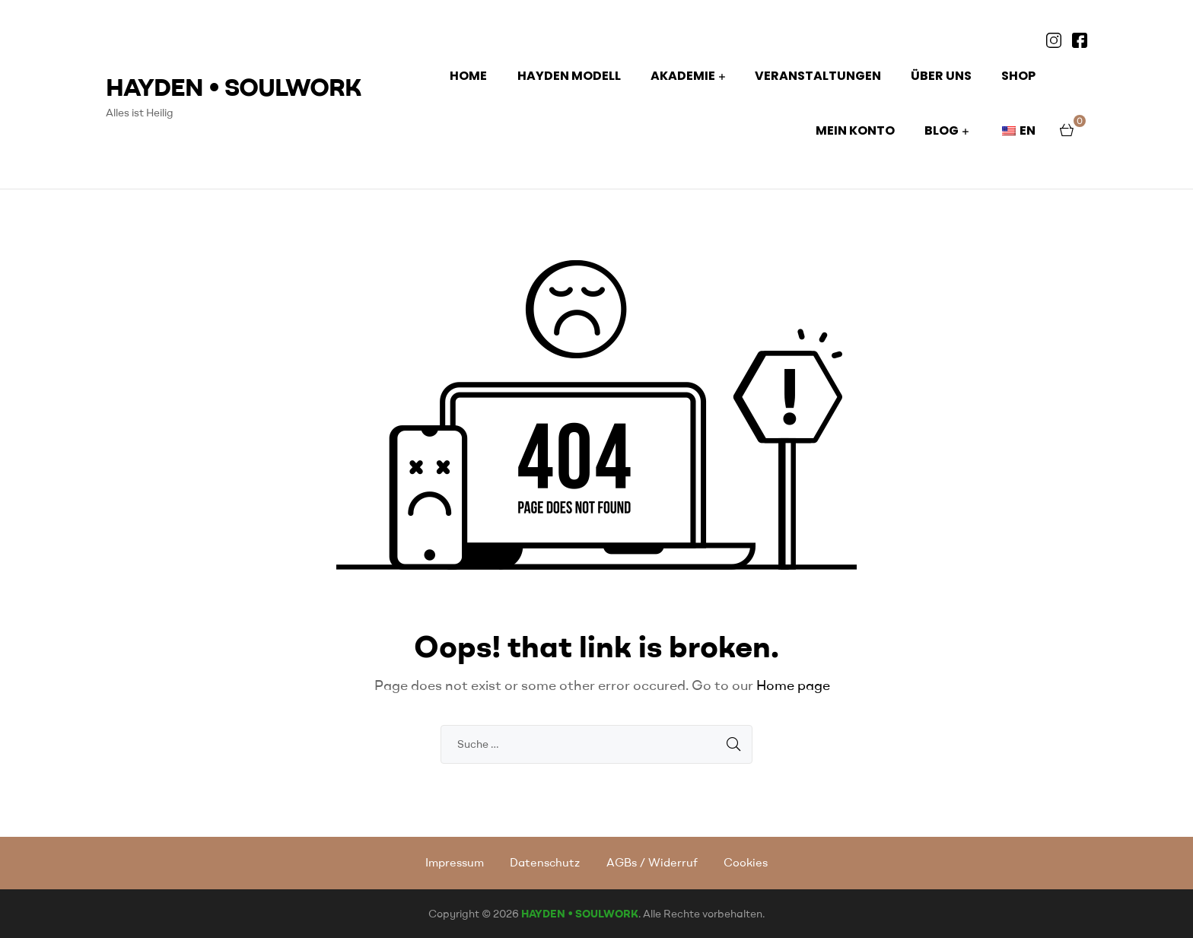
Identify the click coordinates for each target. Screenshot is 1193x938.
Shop (1018, 75)
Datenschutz (545, 862)
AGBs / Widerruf (652, 862)
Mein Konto (855, 130)
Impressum (454, 862)
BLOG (941, 130)
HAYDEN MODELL (569, 75)
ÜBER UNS (941, 75)
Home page (793, 685)
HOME (468, 75)
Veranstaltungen (818, 75)
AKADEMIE (683, 75)
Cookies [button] (746, 862)
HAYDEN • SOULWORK (233, 86)
